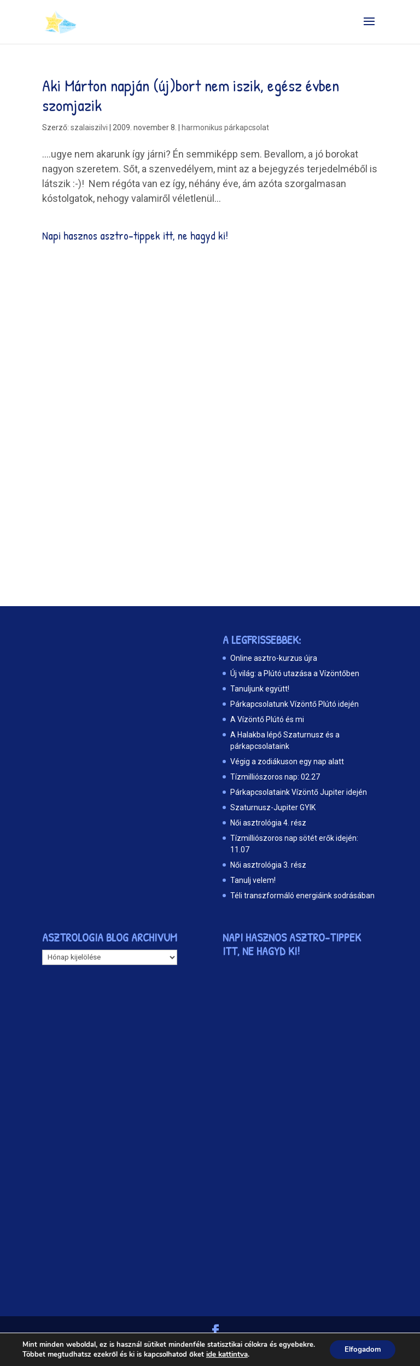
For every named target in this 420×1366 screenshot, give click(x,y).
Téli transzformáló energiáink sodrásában (302, 895)
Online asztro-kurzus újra (273, 658)
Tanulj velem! (253, 880)
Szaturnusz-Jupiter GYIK (273, 807)
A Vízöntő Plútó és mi (267, 719)
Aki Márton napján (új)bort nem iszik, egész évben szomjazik (190, 95)
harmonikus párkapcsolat (225, 127)
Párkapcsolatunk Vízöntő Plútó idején (294, 704)
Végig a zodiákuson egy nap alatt (287, 761)
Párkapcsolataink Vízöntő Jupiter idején (298, 792)
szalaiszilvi (89, 127)
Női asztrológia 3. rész (268, 865)
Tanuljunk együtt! (259, 688)
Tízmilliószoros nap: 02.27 (275, 776)
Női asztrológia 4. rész (268, 822)
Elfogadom (361, 1345)
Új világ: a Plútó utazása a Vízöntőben (294, 673)
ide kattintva (226, 1356)
